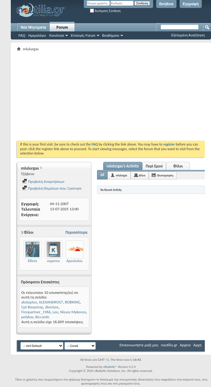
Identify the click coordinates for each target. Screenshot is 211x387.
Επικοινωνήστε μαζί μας (139, 345)
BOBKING (72, 302)
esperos (53, 260)
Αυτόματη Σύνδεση (105, 11)
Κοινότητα (56, 35)
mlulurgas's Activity (123, 166)
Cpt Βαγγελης (32, 307)
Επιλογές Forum (83, 35)
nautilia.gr (169, 345)
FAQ (21, 35)
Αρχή (197, 345)
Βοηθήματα (110, 35)
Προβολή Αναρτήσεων (43, 181)
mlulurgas (121, 175)
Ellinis (32, 260)
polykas (27, 317)
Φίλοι (178, 166)
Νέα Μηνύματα (33, 27)
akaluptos (29, 302)
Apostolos (74, 260)
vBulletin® (110, 367)
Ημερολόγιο (37, 35)
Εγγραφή (191, 4)
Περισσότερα (76, 232)
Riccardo (42, 317)
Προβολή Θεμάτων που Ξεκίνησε (52, 188)
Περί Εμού (154, 166)
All (102, 175)
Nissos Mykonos (73, 312)
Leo (55, 312)
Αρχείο (185, 345)
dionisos (52, 307)
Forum (62, 27)
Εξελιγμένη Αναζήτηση (188, 35)
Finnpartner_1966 (36, 312)
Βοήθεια (166, 4)
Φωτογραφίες (165, 175)
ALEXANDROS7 (51, 302)
